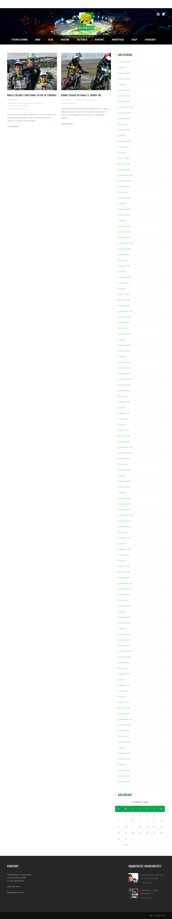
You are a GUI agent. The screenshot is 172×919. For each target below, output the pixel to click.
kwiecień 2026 (124, 73)
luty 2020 (122, 492)
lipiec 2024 (123, 192)
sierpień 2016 (124, 730)
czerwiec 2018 (124, 606)
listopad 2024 (124, 169)
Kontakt (99, 39)
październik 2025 (126, 107)
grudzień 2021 (124, 368)
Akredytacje (118, 39)
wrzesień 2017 (125, 657)
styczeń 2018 (124, 634)
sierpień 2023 (124, 254)
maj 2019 (122, 543)
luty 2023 (122, 288)
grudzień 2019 (124, 504)
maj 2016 (122, 747)
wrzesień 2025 (125, 113)
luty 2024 (122, 220)
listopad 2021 (124, 373)
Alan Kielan (24, 105)
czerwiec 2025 (124, 130)
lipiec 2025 (123, 124)
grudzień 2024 (124, 164)
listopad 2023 (124, 237)
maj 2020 (122, 475)
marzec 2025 (124, 147)
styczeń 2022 (124, 362)
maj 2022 (122, 339)
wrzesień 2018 (125, 589)
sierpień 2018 (124, 594)
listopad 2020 (124, 441)
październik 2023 (126, 243)
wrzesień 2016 (125, 725)
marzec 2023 (124, 283)
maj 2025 (122, 135)
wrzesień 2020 (125, 453)
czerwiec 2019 (124, 538)
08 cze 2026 (146, 882)
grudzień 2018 (124, 572)
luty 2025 (122, 152)
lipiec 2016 (123, 736)
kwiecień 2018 (124, 617)
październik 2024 (126, 175)
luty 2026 (122, 84)
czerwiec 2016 (124, 742)
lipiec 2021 (123, 396)
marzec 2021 (124, 419)
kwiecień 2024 (124, 209)
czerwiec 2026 (124, 62)
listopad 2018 (124, 577)
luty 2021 (122, 424)
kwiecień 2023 (124, 277)
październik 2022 (126, 311)
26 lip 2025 (13, 100)
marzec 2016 (124, 759)
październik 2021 (126, 379)
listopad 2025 (124, 101)
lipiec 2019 (123, 532)
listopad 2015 (124, 781)
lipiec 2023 (123, 260)
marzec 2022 (124, 351)
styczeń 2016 (124, 770)
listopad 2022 (124, 305)
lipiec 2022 (123, 328)
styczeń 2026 (124, 90)
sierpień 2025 (124, 118)
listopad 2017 (124, 645)
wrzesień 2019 (125, 521)
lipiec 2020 (123, 464)
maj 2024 (122, 203)
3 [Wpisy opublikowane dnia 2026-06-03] (132, 815)
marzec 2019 (124, 555)
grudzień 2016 (124, 708)
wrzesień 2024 (125, 181)
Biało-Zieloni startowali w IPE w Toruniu (31, 95)
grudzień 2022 (124, 300)
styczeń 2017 (124, 702)
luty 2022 (122, 356)
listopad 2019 (124, 509)
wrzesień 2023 (125, 249)
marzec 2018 (124, 623)
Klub (50, 39)
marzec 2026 (124, 79)
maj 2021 (122, 407)
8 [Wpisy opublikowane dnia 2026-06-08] (118, 821)
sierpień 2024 (124, 186)
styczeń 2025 (124, 158)
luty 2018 (122, 628)
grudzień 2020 (124, 436)
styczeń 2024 (124, 226)
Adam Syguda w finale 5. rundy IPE (81, 95)
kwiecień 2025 (124, 141)
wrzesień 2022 (125, 317)
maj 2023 (122, 271)
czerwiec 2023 (124, 266)
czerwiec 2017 (124, 674)
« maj (126, 844)
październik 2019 (126, 515)
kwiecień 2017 (124, 685)
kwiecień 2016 (124, 753)
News (38, 39)
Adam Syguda (23, 103)
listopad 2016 (124, 713)
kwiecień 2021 (124, 413)
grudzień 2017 (124, 640)
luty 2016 (122, 764)
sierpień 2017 (124, 662)
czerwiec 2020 (124, 470)
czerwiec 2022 (124, 334)
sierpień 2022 (124, 322)
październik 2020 (126, 447)
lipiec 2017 (123, 668)
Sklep (134, 39)
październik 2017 (126, 651)
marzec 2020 (124, 487)
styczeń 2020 (124, 498)
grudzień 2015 (124, 776)
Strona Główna (19, 39)
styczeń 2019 (124, 566)
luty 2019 (122, 560)
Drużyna (65, 39)
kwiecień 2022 (124, 345)
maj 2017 (122, 679)
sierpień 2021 (124, 390)
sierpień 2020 (124, 458)
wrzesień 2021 (125, 385)
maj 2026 (122, 67)
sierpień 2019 (124, 526)
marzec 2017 (124, 691)
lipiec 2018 (123, 600)
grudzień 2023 (124, 232)
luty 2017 (122, 696)
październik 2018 (126, 583)
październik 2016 (126, 719)
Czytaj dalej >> (14, 126)
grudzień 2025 (124, 96)
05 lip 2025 (67, 100)
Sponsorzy (150, 39)
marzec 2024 (124, 215)
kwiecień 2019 (124, 549)
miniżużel (12, 103)
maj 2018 (122, 611)
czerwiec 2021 (124, 402)
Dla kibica (82, 39)
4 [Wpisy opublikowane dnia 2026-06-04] (139, 815)
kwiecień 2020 (124, 481)
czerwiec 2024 (124, 198)
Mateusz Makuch (16, 109)
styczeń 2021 (124, 430)
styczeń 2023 (124, 294)
